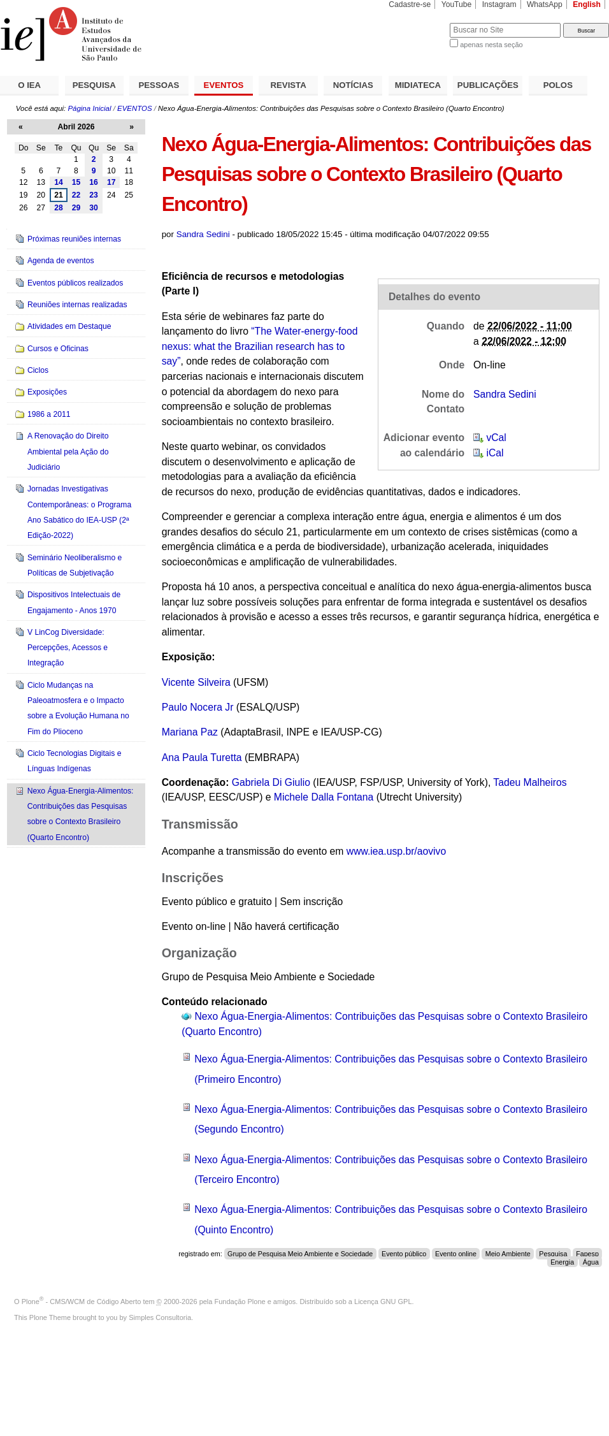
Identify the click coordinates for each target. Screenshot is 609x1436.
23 (93, 195)
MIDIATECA (418, 85)
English (587, 4)
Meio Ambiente (508, 1254)
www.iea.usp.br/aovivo (396, 851)
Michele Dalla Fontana (323, 797)
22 (76, 195)
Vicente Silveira (196, 682)
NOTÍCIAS (353, 85)
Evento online (455, 1254)
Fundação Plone (240, 1301)
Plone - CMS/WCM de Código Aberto (81, 1301)
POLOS (558, 85)
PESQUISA (94, 85)
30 (93, 207)
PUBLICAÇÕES (488, 85)
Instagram (499, 4)
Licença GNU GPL (383, 1301)
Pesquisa (553, 1254)
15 (76, 182)
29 (76, 207)
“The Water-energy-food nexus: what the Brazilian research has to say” (260, 346)
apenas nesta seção (491, 44)
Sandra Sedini (203, 234)
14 (58, 182)
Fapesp (587, 1254)
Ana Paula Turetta (202, 757)
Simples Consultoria (160, 1317)
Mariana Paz (190, 732)
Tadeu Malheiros (529, 782)
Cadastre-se (410, 4)
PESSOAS (159, 85)
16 (93, 182)
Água (591, 1262)
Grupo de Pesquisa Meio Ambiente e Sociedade (300, 1254)
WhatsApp (544, 4)
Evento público (404, 1254)
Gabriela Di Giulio (271, 782)
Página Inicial (89, 108)
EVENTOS (224, 85)
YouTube (456, 4)
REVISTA (288, 85)
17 (111, 182)
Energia (562, 1262)
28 (58, 207)
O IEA (29, 85)
